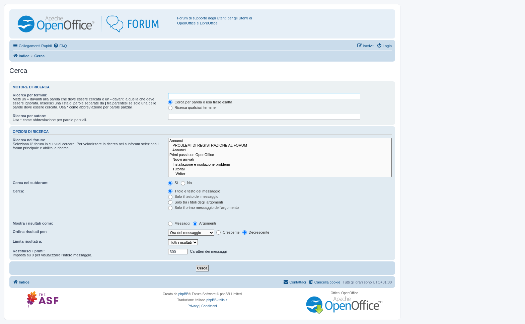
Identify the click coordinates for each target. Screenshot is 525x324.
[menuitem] (60, 46)
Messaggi (179, 223)
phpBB (183, 294)
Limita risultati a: (27, 241)
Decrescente (256, 232)
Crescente (227, 232)
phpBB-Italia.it (217, 300)
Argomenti (204, 223)
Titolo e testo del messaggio (194, 191)
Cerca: (18, 191)
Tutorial (280, 169)
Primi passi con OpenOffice (280, 155)
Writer (280, 174)
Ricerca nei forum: (29, 140)
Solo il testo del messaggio (193, 196)
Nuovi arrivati (280, 159)
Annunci (280, 141)
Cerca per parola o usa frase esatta (200, 102)
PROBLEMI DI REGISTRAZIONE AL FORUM (280, 145)
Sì (173, 183)
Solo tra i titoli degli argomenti (195, 202)
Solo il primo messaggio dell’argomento (203, 208)
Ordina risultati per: (30, 232)
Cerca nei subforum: (31, 183)
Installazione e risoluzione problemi (280, 164)
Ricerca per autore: (29, 116)
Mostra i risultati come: (33, 223)
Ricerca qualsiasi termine (192, 107)
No (186, 183)
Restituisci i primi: (29, 251)
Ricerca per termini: (30, 95)
